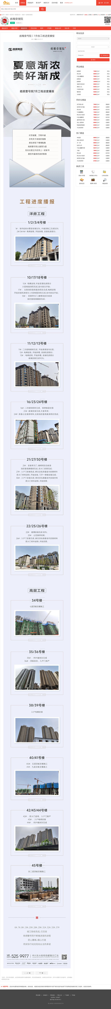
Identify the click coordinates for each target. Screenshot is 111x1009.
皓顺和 (79, 81)
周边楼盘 (80, 67)
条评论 (95, 14)
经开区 (12, 14)
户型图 (49, 28)
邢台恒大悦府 (81, 114)
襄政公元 (79, 86)
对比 (108, 71)
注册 (106, 3)
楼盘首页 (5, 28)
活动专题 (55, 3)
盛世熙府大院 (81, 120)
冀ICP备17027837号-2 (55, 999)
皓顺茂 (79, 79)
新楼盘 (23, 3)
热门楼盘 (80, 133)
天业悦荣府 (80, 127)
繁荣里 (79, 92)
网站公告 (59, 995)
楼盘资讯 (24, 28)
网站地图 (38, 995)
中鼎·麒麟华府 (81, 148)
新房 (7, 14)
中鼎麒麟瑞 (80, 112)
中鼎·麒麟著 (80, 76)
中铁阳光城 (80, 89)
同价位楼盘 (81, 100)
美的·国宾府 (80, 140)
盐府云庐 (79, 145)
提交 (93, 59)
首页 (16, 3)
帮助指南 (52, 995)
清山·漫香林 (80, 122)
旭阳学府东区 (81, 84)
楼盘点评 (58, 28)
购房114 (46, 3)
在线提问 (45, 995)
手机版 (73, 995)
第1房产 (38, 3)
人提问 (108, 14)
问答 (74, 28)
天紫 (78, 150)
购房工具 (80, 166)
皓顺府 (79, 71)
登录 (101, 3)
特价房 (67, 28)
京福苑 (79, 94)
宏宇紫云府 (80, 104)
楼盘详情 (14, 28)
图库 (41, 28)
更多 (61, 3)
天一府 (79, 142)
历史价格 (34, 28)
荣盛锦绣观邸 (81, 125)
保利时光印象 (81, 107)
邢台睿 (79, 74)
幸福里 (79, 137)
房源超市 (30, 3)
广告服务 (67, 995)
